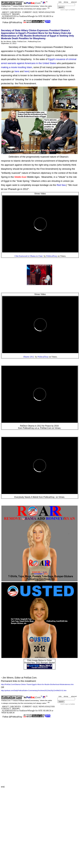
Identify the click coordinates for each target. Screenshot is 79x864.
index (60, 2)
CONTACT (6, 14)
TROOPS (16, 14)
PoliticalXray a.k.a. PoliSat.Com (37, 428)
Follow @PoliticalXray (12, 22)
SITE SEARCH (44, 16)
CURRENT (27, 12)
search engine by (67, 9)
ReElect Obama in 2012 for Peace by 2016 (39, 426)
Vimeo (63, 256)
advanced (74, 2)
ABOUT (5, 12)
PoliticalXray (49, 497)
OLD (35, 12)
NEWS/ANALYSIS (46, 12)
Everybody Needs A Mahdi (26, 497)
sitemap (66, 2)
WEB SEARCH (7, 18)
